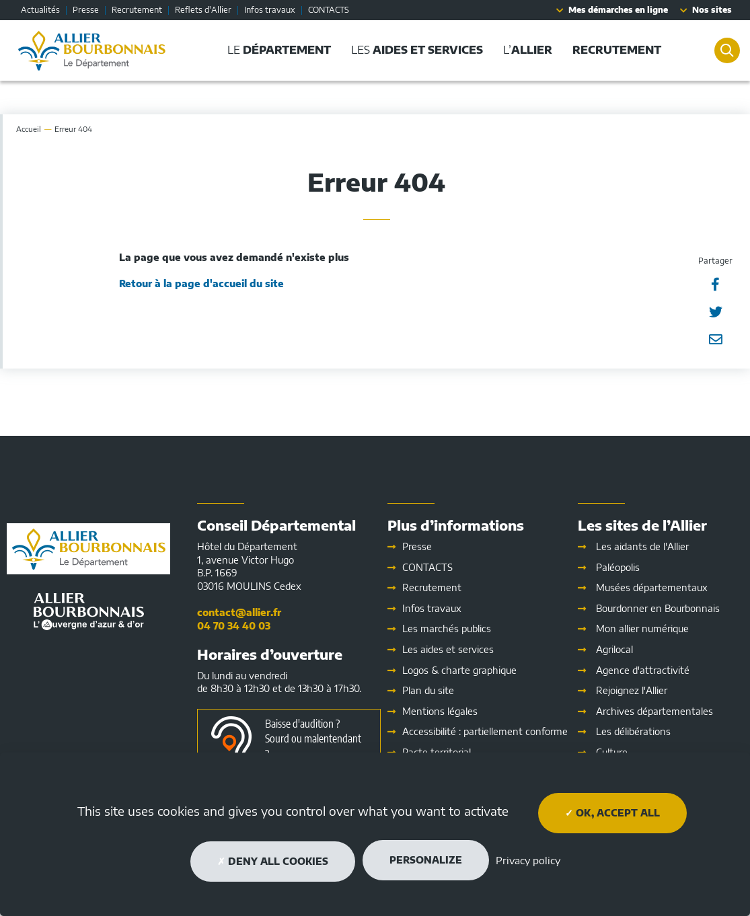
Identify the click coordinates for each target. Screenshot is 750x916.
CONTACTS (328, 10)
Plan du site (428, 690)
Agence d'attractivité (642, 670)
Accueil (28, 128)
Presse (86, 10)
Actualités (40, 10)
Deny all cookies (272, 861)
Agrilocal (614, 649)
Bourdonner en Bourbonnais (658, 608)
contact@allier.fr (239, 612)
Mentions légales (440, 711)
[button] (612, 50)
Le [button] (275, 49)
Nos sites (712, 10)
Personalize (425, 860)
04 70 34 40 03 (233, 626)
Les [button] (413, 49)
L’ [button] (523, 49)
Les (448, 649)
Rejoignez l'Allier (631, 690)
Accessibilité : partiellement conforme (485, 731)
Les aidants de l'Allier (642, 546)
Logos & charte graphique (459, 670)
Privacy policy (528, 860)
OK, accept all (612, 812)
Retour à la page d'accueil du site (201, 283)
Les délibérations (633, 731)
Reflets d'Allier (203, 10)
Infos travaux (269, 10)
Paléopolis (618, 567)
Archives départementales (654, 711)
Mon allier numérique (642, 628)
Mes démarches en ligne (618, 10)
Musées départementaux (652, 587)
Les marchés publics (446, 628)
